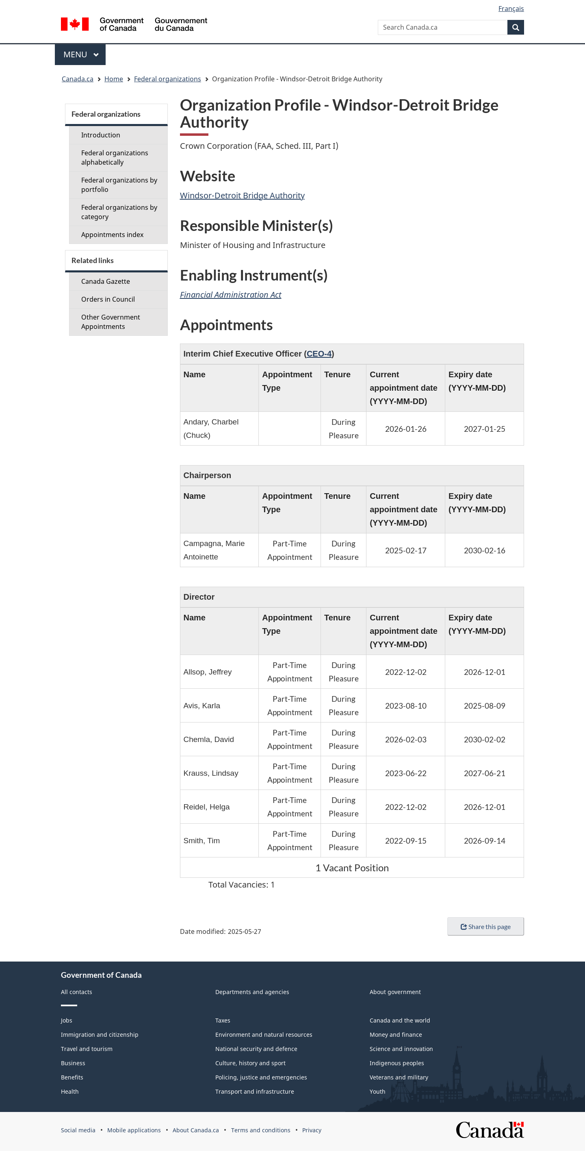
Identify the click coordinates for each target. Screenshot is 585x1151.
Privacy (311, 1130)
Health (70, 1091)
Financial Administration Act (231, 294)
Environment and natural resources (263, 1034)
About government (395, 992)
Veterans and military (399, 1077)
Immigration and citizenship (100, 1034)
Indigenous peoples (397, 1063)
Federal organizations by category (119, 212)
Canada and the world (400, 1020)
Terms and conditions (260, 1130)
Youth (378, 1091)
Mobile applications (134, 1130)
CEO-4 (319, 353)
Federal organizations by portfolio (119, 185)
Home (113, 78)
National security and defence (256, 1049)
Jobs (66, 1020)
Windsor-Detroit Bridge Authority (242, 195)
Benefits (72, 1077)
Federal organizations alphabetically (114, 157)
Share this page (486, 926)
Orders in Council (108, 299)
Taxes (222, 1020)
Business (73, 1063)
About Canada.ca (196, 1130)
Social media (78, 1130)
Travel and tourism (87, 1049)
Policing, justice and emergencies (261, 1077)
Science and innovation (401, 1049)
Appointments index (112, 234)
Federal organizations (167, 78)
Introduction (100, 135)
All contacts (76, 992)
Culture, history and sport (250, 1063)
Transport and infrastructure (254, 1091)
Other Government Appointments (110, 322)
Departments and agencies (252, 992)
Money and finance (396, 1034)
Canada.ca (77, 78)
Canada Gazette (105, 281)
